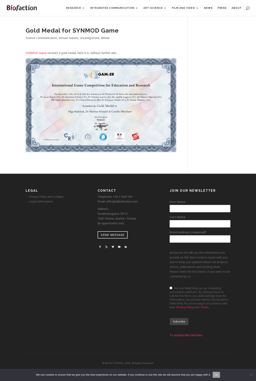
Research (73, 8)
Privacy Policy (185, 307)
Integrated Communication (112, 8)
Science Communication (41, 38)
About (237, 8)
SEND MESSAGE (112, 235)
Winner (105, 38)
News (208, 8)
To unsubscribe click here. (186, 335)
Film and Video (183, 8)
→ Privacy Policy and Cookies (45, 196)
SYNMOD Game (36, 53)
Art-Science (153, 8)
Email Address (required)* (188, 232)
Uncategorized (89, 38)
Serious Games (68, 38)
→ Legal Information (39, 201)
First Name (177, 202)
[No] (251, 375)
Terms (204, 307)
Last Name (177, 217)
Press (222, 8)
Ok (216, 374)
